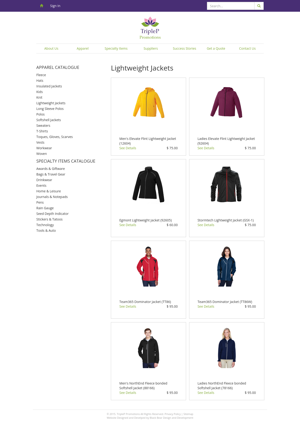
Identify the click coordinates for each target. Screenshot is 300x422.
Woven (41, 153)
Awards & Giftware (50, 168)
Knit (39, 97)
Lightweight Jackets (50, 103)
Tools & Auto (46, 230)
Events (41, 185)
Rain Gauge (45, 208)
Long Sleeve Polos (50, 108)
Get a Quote (216, 48)
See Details (127, 148)
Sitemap (188, 414)
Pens (40, 202)
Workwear (44, 148)
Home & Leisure (48, 191)
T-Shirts (42, 131)
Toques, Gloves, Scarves (54, 136)
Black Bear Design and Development (171, 417)
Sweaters (43, 125)
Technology (45, 225)
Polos (40, 114)
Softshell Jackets (48, 120)
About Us (51, 48)
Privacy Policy (173, 414)
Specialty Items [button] (116, 48)
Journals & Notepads (52, 196)
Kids (39, 92)
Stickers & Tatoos (49, 219)
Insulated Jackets (49, 86)
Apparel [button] (83, 48)
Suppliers (151, 48)
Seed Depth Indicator (52, 213)
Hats (39, 80)
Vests (40, 142)
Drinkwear (44, 180)
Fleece (41, 75)
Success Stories (184, 48)
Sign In (55, 6)
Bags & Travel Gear (50, 174)
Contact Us (247, 48)
